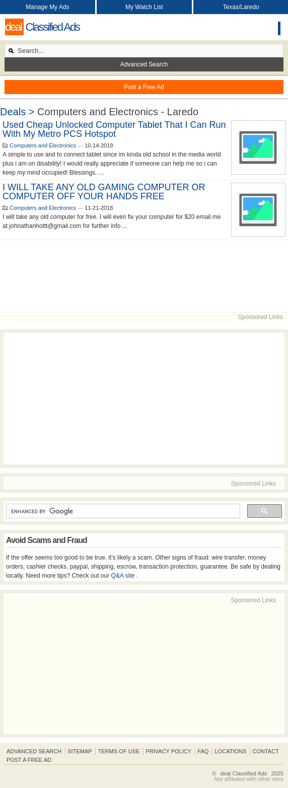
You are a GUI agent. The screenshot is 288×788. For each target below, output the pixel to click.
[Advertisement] (144, 276)
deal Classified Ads (243, 773)
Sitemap (79, 751)
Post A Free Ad (29, 760)
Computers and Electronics (43, 145)
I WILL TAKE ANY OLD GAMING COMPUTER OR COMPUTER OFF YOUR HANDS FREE (104, 191)
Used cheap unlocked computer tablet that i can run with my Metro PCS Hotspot (114, 129)
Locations (231, 751)
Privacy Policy (168, 751)
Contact (266, 751)
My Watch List (144, 7)
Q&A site (123, 575)
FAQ (202, 751)
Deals (13, 111)
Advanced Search (144, 64)
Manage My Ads (47, 7)
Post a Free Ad (144, 87)
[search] (122, 511)
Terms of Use (119, 751)
